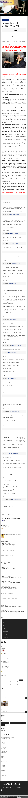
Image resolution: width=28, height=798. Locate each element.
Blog (3, 622)
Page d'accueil (14, 17)
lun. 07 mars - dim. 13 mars (5, 666)
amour (6, 722)
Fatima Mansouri (9, 263)
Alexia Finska (3, 755)
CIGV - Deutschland (4, 741)
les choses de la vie (5, 634)
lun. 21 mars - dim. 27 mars (5, 663)
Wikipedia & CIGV (3, 752)
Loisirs (3, 635)
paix (2, 724)
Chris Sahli (3, 582)
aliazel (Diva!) (3, 766)
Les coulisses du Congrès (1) (6, 17)
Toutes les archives (6, 671)
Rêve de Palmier (3, 770)
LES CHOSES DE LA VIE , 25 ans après (8, 544)
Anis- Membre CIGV (4, 744)
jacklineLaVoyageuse (4, 764)
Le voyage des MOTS (5, 631)
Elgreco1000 (3, 748)
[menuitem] (4, 15)
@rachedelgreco (3, 730)
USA (8, 722)
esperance (7, 319)
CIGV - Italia (3, 742)
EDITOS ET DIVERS (5, 626)
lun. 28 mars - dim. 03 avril (5, 662)
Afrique (3, 619)
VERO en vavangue (4, 757)
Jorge (2, 762)
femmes (11, 722)
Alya (2, 606)
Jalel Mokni (3, 611)
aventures (21, 722)
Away (2, 601)
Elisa (7, 233)
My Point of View (5, 637)
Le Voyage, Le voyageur (6, 632)
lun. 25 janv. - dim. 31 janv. (5, 670)
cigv (4, 724)
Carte (2, 688)
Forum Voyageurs (4, 767)
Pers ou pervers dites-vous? (22, 17)
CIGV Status (4, 625)
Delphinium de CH (4, 753)
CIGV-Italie (2, 746)
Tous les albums (5, 653)
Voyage (3, 638)
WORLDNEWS (3, 774)
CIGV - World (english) (4, 739)
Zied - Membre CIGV (4, 747)
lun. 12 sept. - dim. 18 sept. (5, 658)
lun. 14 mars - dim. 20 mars (5, 665)
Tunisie (25, 722)
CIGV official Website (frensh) (5, 738)
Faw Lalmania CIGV (4, 743)
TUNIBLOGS (3, 760)
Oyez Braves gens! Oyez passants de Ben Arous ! (10, 549)
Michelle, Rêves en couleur (5, 769)
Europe (3, 628)
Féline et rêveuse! (4, 761)
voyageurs (17, 722)
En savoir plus (19, 797)
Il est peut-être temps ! (5, 563)
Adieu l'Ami (3, 558)
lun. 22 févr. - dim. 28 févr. (5, 667)
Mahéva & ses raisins (4, 771)
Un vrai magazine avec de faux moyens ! (8, 568)
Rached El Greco (11, 784)
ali (1, 587)
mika (7, 352)
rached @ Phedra (9, 499)
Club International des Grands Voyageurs (7, 737)
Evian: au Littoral (3, 765)
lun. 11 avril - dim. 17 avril (5, 661)
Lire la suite (20, 514)
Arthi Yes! (2, 756)
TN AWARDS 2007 (4, 775)
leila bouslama (3, 577)
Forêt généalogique (5, 629)
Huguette (7, 243)
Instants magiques (4, 751)
